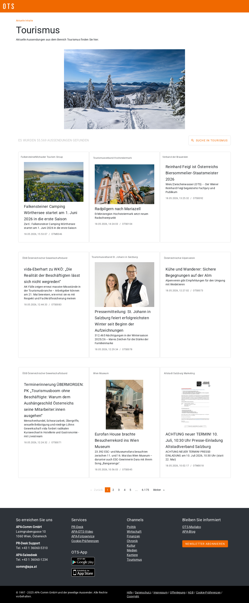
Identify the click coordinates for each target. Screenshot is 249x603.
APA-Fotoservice (82, 536)
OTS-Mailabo (191, 527)
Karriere (132, 555)
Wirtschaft (134, 531)
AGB (191, 592)
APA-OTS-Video (82, 531)
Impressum (160, 592)
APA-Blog (188, 531)
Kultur (131, 545)
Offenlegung (178, 592)
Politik (131, 527)
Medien (132, 550)
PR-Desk (77, 527)
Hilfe (129, 592)
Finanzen (133, 536)
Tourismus (134, 560)
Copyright (133, 596)
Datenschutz (143, 592)
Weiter (160, 489)
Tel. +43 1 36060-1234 (32, 560)
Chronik (132, 541)
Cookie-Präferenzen (85, 541)
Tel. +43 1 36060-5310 (32, 548)
